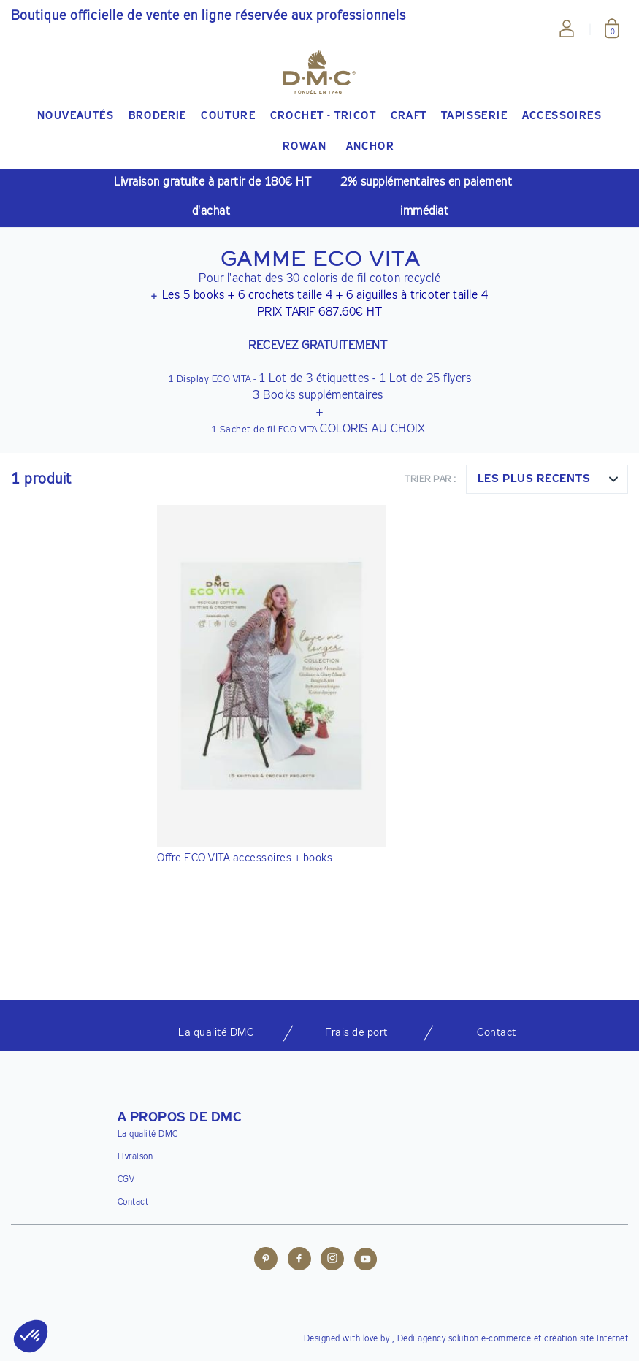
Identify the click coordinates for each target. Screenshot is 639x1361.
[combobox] (547, 479)
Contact (133, 1202)
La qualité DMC (148, 1134)
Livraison (135, 1157)
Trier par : (430, 479)
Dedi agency (421, 1339)
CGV (126, 1179)
